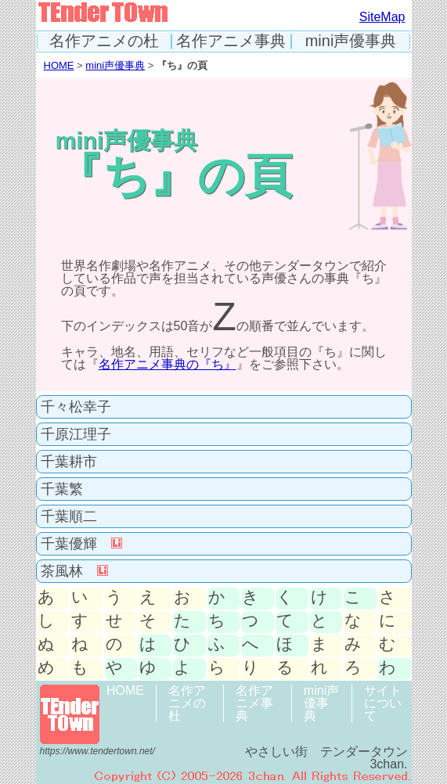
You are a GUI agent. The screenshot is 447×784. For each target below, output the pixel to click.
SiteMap (382, 16)
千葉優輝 (81, 544)
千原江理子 (76, 434)
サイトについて (383, 703)
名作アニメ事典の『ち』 (167, 364)
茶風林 (74, 571)
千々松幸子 (76, 407)
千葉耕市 (69, 462)
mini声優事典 (351, 41)
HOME (59, 65)
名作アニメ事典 (231, 41)
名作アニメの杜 (104, 41)
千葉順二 (69, 516)
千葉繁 (62, 489)
